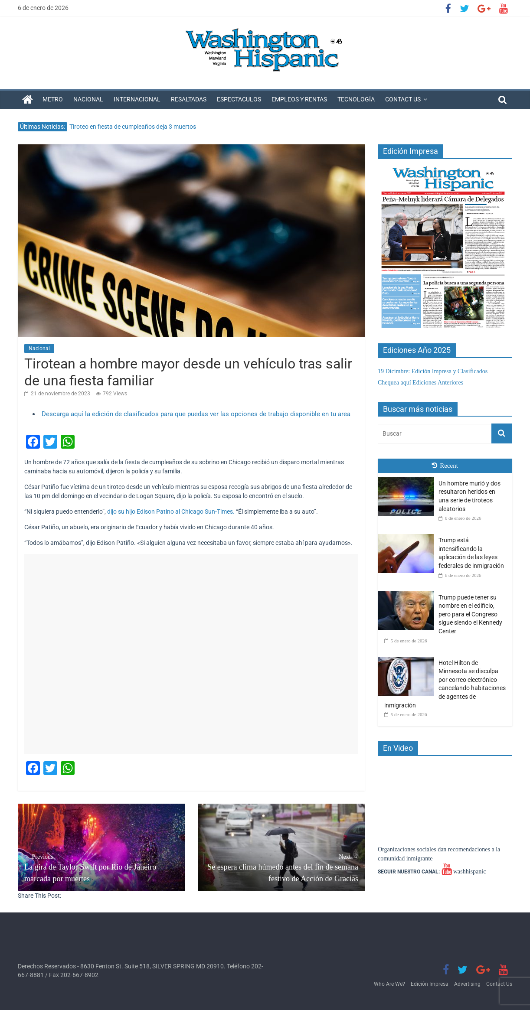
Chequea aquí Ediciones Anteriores (420, 382)
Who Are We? (389, 984)
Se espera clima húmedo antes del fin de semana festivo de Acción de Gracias (281, 867)
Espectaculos (239, 99)
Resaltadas (188, 99)
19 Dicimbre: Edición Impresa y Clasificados (432, 371)
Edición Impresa (429, 984)
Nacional (88, 99)
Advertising (467, 984)
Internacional (137, 99)
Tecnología (356, 99)
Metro (53, 99)
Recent (445, 465)
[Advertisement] (191, 654)
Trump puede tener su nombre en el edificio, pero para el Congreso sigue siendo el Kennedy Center (470, 614)
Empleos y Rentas (299, 99)
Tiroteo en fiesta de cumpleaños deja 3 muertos (132, 126)
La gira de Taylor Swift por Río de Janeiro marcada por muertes (101, 867)
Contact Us (403, 99)
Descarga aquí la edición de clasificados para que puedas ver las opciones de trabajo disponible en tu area (196, 414)
